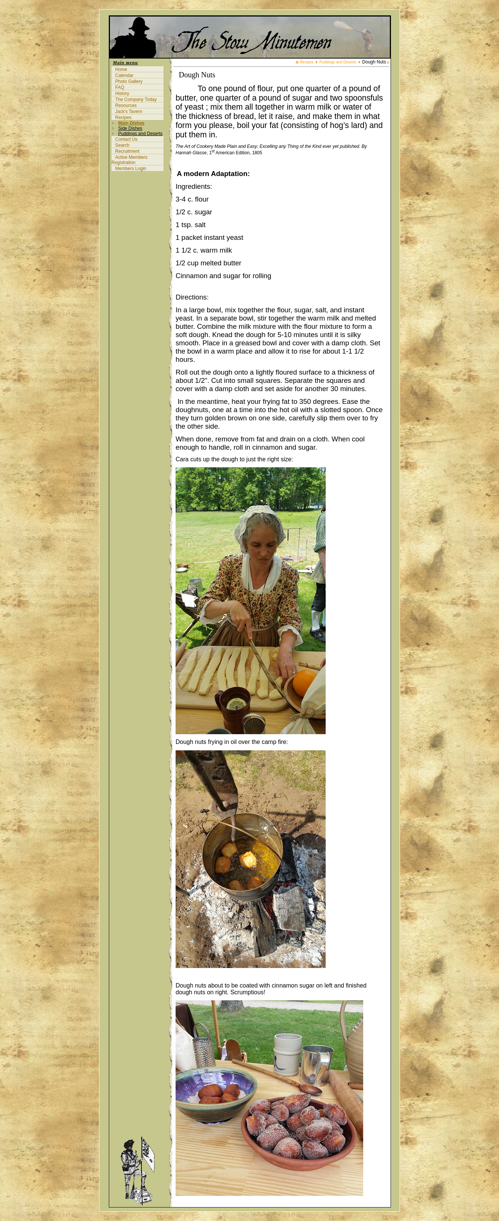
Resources (126, 105)
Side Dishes (130, 128)
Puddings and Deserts (140, 133)
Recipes (123, 117)
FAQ (119, 87)
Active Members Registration (129, 160)
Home (121, 69)
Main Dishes (131, 123)
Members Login (130, 168)
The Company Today (136, 99)
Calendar (124, 75)
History (122, 93)
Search (122, 145)
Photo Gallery (129, 81)
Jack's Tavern (128, 111)
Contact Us (126, 139)
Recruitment (127, 151)
